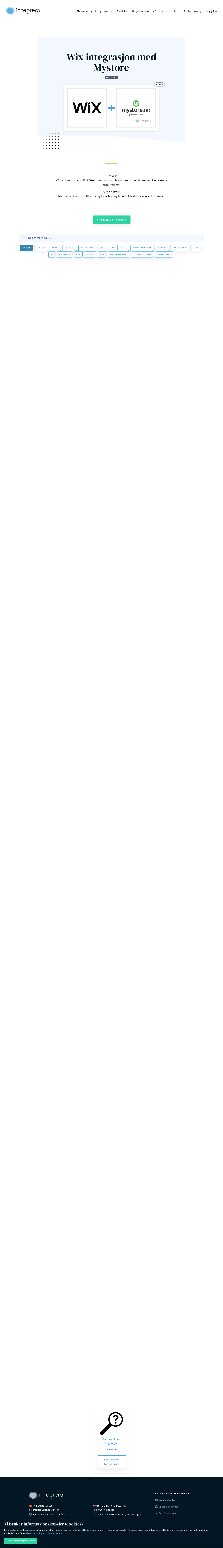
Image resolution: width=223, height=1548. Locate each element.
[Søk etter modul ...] (114, 238)
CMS (197, 247)
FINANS (89, 254)
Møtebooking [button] (192, 11)
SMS (113, 247)
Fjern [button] (159, 84)
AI (52, 254)
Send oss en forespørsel (111, 1462)
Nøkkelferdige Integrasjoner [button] (94, 11)
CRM (102, 247)
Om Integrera (167, 1513)
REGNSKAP (64, 254)
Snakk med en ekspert (111, 219)
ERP (78, 254)
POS (102, 254)
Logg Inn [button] (211, 11)
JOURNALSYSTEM (142, 254)
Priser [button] (164, 11)
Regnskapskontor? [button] (144, 11)
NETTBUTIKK (87, 247)
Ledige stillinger (169, 1507)
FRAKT (55, 247)
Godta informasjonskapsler (21, 1540)
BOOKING (161, 247)
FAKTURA (41, 247)
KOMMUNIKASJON (142, 247)
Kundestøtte (167, 1500)
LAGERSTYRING (180, 247)
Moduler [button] (122, 11)
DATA (124, 247)
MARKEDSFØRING (118, 254)
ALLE (26, 247)
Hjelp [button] (176, 11)
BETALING (70, 247)
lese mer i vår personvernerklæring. (44, 1533)
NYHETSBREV (164, 254)
